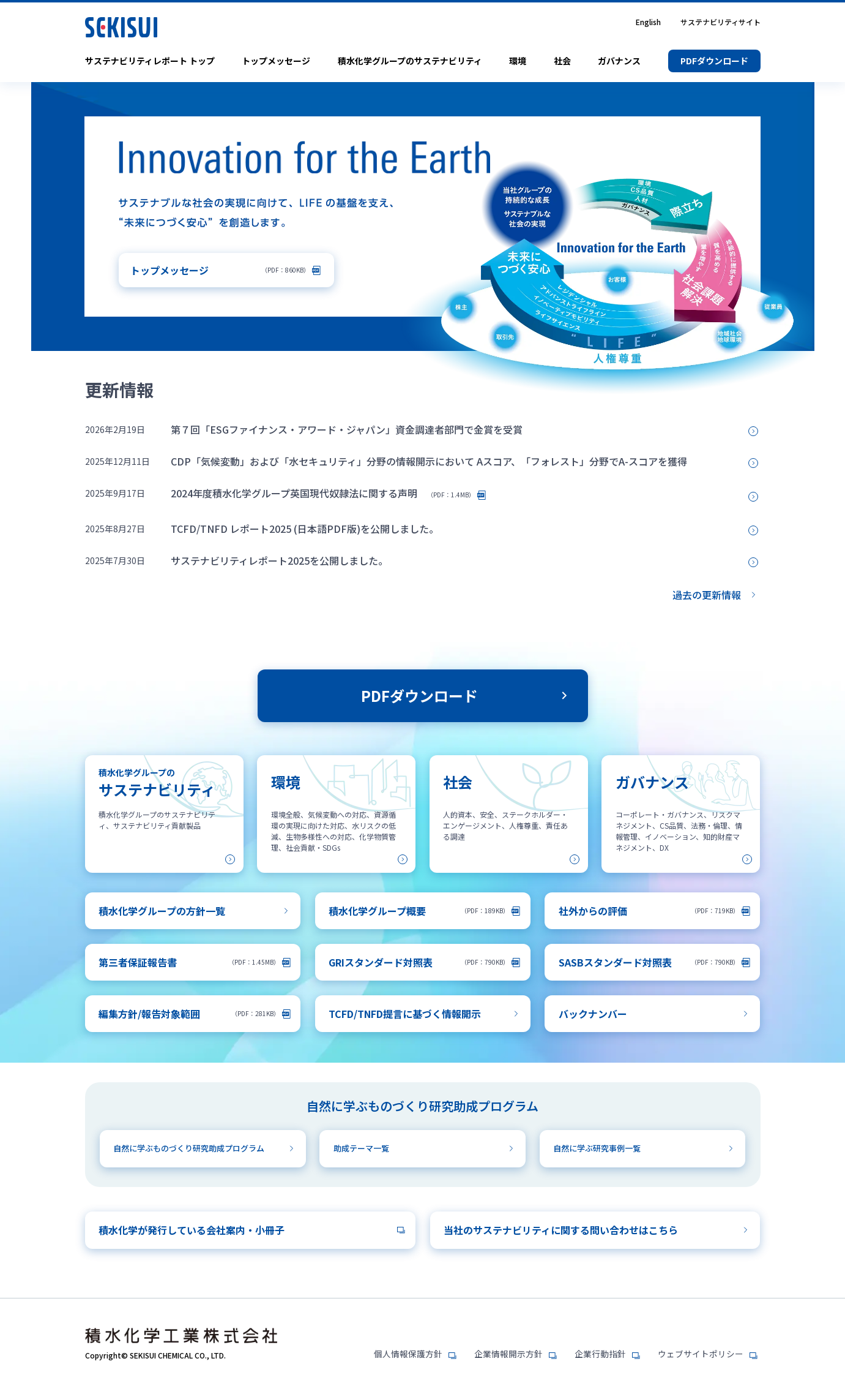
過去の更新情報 (706, 594)
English (648, 22)
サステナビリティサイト (720, 22)
